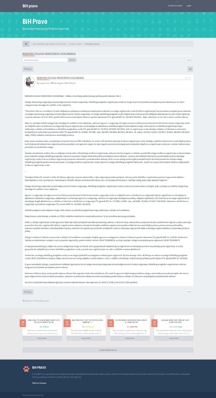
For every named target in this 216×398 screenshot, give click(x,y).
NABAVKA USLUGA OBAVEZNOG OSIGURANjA (49, 54)
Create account (175, 5)
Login (188, 5)
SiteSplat (89, 326)
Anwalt (46, 395)
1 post (189, 60)
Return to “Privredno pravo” (36, 300)
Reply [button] (28, 69)
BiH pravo (30, 5)
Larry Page (177, 326)
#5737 (188, 77)
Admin (46, 326)
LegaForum (45, 83)
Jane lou (134, 326)
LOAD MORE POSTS (108, 350)
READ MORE (42, 338)
